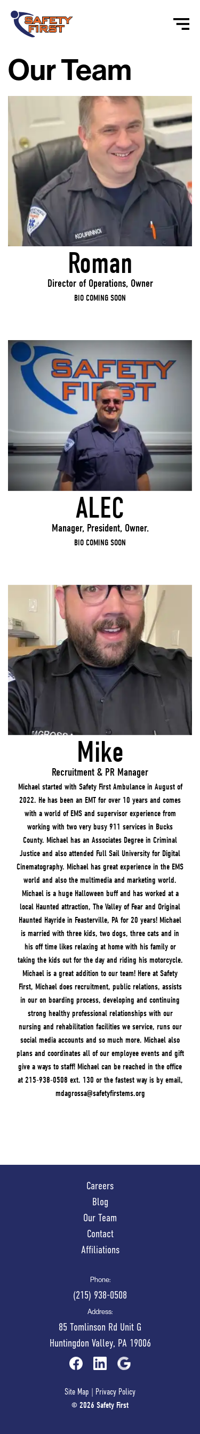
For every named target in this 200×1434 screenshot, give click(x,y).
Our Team (100, 1218)
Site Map (77, 1392)
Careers (100, 1186)
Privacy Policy (115, 1392)
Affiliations (100, 1250)
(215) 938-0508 (100, 1295)
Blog (100, 1202)
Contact (100, 1234)
